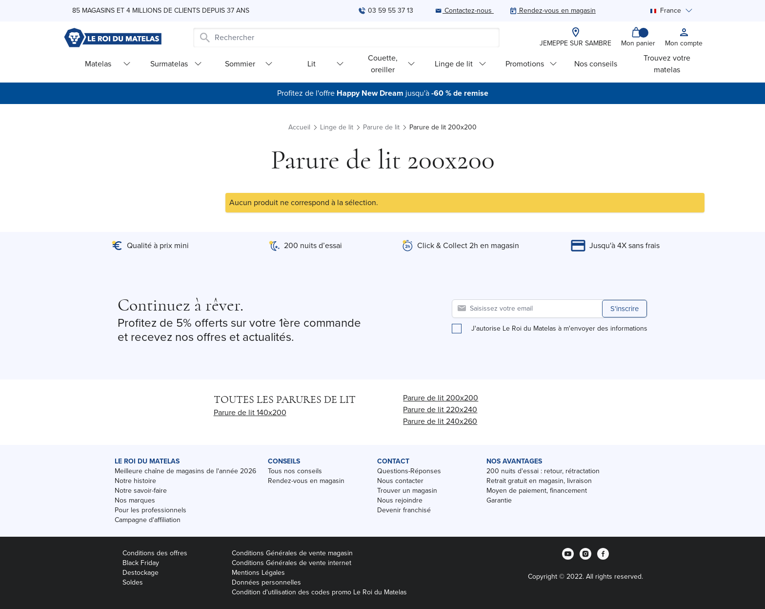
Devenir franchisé (404, 510)
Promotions (531, 63)
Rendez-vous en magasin (306, 481)
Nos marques (135, 500)
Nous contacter (400, 481)
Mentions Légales (258, 572)
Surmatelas (175, 63)
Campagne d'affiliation (148, 520)
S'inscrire (624, 308)
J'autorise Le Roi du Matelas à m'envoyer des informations (559, 329)
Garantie (499, 500)
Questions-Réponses (409, 471)
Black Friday (140, 563)
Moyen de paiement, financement (536, 490)
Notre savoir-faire (141, 490)
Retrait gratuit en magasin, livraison (539, 481)
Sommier (249, 63)
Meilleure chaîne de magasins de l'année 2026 (185, 471)
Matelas (108, 63)
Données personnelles (266, 582)
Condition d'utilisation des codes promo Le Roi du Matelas (319, 592)
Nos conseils (595, 63)
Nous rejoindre (400, 500)
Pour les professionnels (150, 510)
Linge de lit (460, 63)
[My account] (684, 37)
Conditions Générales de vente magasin (292, 553)
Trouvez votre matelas (667, 64)
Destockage (140, 572)
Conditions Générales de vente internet (291, 563)
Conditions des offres (154, 553)
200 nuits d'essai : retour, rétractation (543, 471)
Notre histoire (135, 481)
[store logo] (112, 37)
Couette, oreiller (391, 64)
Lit (325, 63)
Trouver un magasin (407, 490)
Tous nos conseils (295, 471)
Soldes (132, 582)
